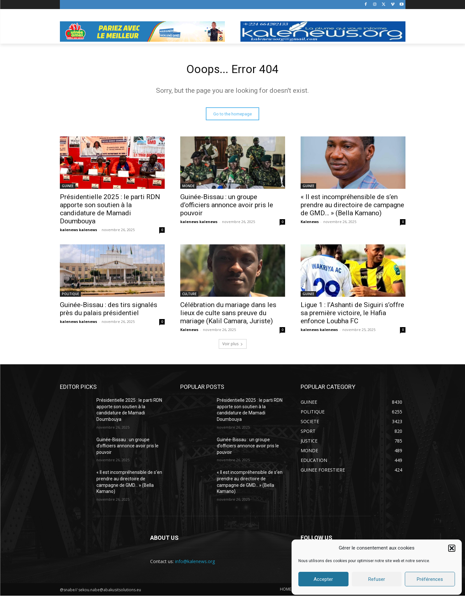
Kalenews (310, 223)
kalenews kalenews (78, 232)
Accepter (323, 579)
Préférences (430, 579)
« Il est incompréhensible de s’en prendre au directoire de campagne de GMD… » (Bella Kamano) (352, 207)
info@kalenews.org (195, 564)
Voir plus (232, 346)
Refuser (376, 579)
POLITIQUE (70, 296)
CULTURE (189, 296)
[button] (451, 548)
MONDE (188, 188)
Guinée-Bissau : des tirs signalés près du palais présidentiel (108, 311)
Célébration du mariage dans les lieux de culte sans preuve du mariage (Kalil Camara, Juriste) (228, 315)
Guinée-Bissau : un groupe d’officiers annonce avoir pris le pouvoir (226, 207)
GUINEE (67, 188)
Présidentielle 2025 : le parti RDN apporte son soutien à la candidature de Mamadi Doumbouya (110, 211)
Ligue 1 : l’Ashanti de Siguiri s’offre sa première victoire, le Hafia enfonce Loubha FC (352, 315)
